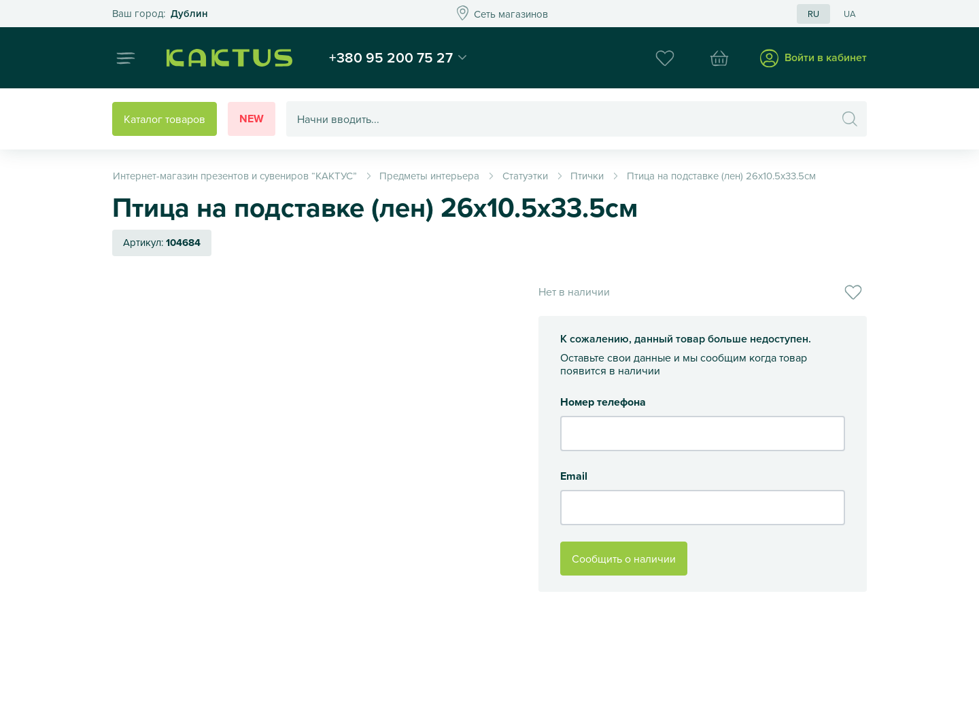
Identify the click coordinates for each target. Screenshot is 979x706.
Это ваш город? (160, 14)
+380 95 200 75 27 (391, 57)
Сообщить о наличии (624, 558)
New (251, 118)
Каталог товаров (164, 118)
